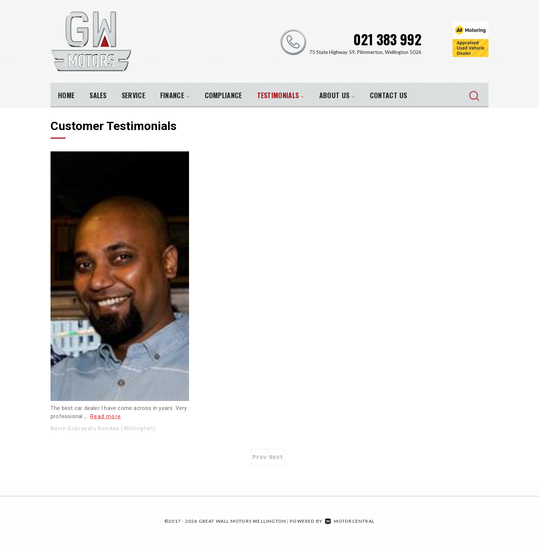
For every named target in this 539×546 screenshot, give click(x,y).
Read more (105, 416)
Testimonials (280, 95)
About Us (337, 95)
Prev (259, 457)
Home (66, 95)
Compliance (223, 95)
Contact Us (388, 95)
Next (276, 457)
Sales (98, 95)
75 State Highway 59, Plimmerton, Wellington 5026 (365, 52)
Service (133, 95)
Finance (175, 95)
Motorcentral (350, 521)
